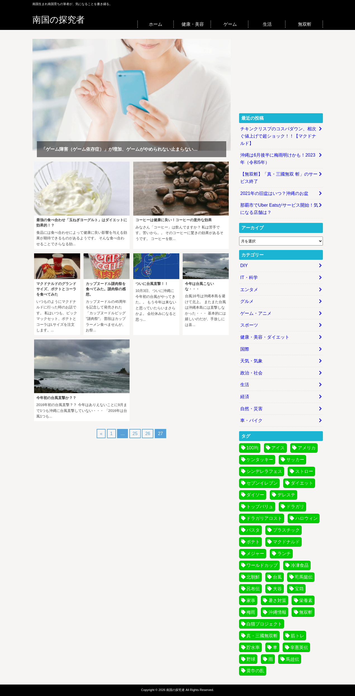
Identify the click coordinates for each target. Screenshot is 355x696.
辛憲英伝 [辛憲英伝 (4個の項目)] (299, 647)
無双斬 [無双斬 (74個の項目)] (306, 612)
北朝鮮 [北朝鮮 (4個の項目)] (253, 577)
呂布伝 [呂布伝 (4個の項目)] (253, 588)
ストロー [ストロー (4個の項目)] (304, 471)
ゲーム (230, 24)
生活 (267, 24)
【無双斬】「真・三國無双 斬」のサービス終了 (278, 178)
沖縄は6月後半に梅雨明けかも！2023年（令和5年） (277, 159)
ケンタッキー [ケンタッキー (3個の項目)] (259, 459)
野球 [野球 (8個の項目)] (250, 659)
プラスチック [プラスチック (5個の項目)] (286, 530)
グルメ (247, 301)
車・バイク (251, 420)
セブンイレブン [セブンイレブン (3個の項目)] (262, 483)
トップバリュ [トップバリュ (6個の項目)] (259, 506)
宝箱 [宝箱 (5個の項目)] (299, 588)
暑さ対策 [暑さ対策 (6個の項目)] (277, 600)
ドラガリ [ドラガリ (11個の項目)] (295, 506)
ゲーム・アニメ (255, 313)
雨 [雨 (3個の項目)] (270, 659)
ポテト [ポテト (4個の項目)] (253, 541)
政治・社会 (251, 373)
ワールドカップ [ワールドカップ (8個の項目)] (262, 565)
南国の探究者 (58, 20)
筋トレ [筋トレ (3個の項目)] (297, 635)
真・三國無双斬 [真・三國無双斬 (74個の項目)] (262, 635)
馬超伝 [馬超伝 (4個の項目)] (292, 659)
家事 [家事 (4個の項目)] (250, 600)
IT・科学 (249, 277)
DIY (244, 265)
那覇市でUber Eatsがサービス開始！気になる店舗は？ (279, 209)
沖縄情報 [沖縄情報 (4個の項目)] (277, 612)
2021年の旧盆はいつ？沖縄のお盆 (274, 193)
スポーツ (249, 325)
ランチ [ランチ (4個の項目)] (284, 553)
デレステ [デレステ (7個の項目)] (286, 494)
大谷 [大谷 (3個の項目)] (277, 588)
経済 (244, 396)
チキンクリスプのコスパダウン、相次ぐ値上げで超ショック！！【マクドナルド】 (278, 135)
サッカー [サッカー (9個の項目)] (295, 459)
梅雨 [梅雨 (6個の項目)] (250, 612)
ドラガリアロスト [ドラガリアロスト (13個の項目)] (264, 518)
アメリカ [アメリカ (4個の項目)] (307, 447)
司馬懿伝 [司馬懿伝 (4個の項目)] (304, 577)
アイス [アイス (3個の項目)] (278, 447)
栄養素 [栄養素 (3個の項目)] (306, 600)
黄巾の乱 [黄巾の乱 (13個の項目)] (255, 670)
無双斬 (304, 24)
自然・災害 (251, 408)
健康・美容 (193, 24)
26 (147, 433)
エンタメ (249, 289)
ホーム (155, 24)
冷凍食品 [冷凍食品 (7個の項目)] (300, 565)
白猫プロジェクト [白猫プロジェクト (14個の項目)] (264, 624)
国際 (244, 349)
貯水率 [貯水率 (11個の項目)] (253, 647)
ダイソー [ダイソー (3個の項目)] (255, 494)
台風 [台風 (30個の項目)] (277, 577)
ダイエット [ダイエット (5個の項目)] (302, 483)
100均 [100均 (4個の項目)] (252, 447)
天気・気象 (251, 360)
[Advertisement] (281, 74)
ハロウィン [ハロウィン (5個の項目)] (306, 518)
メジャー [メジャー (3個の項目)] (255, 553)
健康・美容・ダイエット (264, 337)
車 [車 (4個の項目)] (275, 647)
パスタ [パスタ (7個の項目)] (253, 530)
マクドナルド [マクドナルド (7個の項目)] (286, 541)
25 (135, 433)
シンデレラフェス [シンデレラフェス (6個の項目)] (264, 471)
